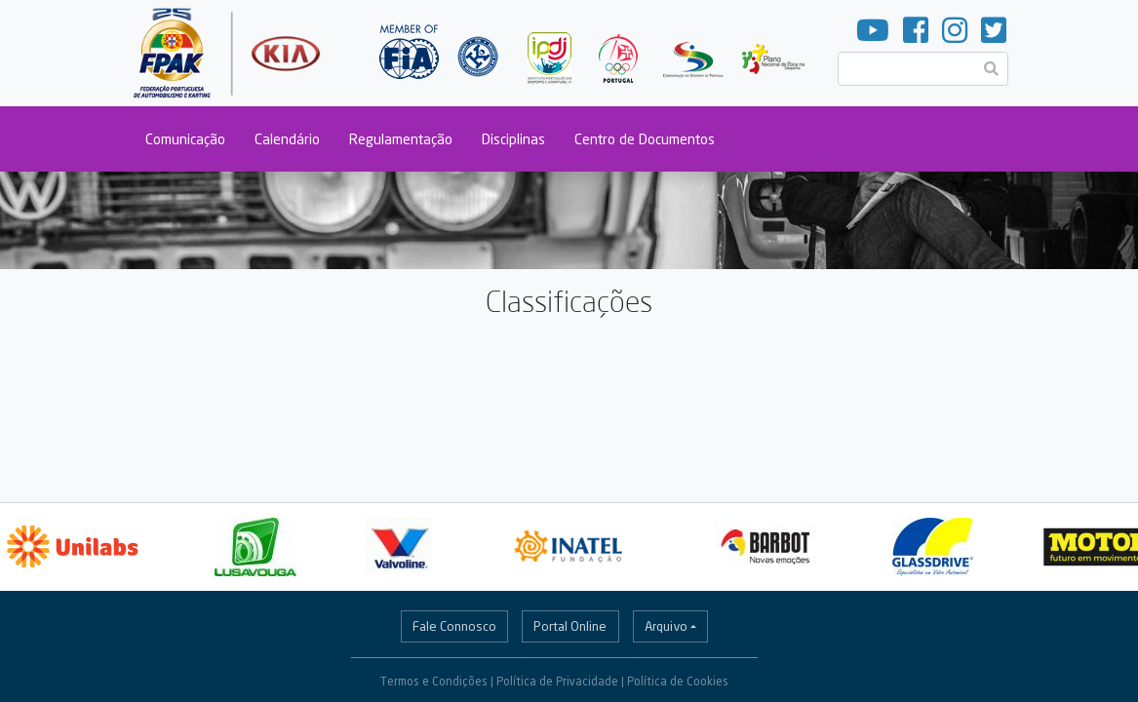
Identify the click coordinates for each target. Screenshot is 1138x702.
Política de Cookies (677, 681)
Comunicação (185, 139)
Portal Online (570, 626)
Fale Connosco (454, 626)
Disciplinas (513, 139)
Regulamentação (400, 139)
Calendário (287, 139)
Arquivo (666, 626)
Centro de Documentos (644, 139)
